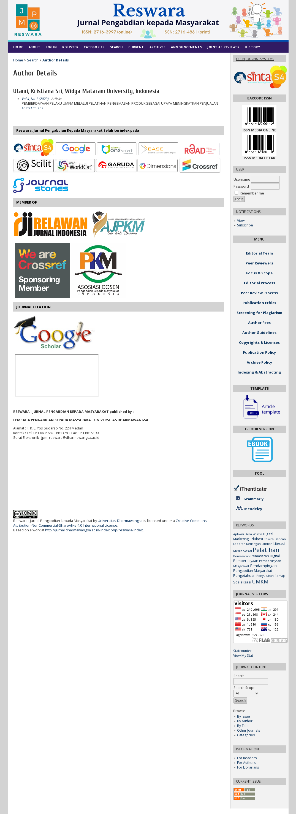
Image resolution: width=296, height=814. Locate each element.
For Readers (247, 758)
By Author (244, 721)
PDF (40, 108)
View (241, 220)
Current (136, 47)
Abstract (29, 108)
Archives (157, 47)
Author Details (55, 60)
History (252, 47)
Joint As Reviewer (223, 47)
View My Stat (243, 655)
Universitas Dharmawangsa (120, 520)
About (34, 47)
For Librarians (248, 767)
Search (116, 47)
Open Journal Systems (255, 59)
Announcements (186, 47)
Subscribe (245, 225)
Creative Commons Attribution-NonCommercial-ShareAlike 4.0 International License (110, 523)
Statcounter (242, 650)
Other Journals (248, 730)
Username (241, 179)
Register (70, 47)
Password (241, 186)
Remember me (252, 193)
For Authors (246, 762)
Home (18, 47)
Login (51, 47)
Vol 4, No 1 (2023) (35, 98)
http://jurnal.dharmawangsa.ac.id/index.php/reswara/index (94, 530)
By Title (243, 725)
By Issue (243, 716)
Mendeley (253, 508)
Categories (246, 735)
